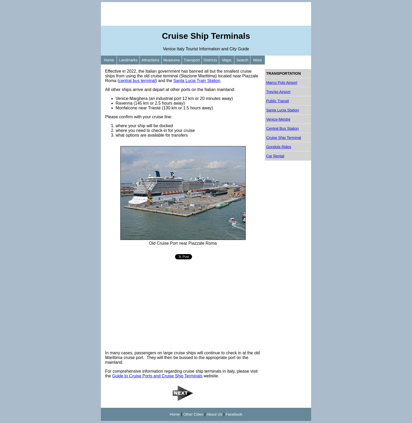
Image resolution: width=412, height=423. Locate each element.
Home (109, 60)
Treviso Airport (278, 92)
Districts (210, 60)
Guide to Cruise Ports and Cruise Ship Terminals (157, 376)
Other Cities (193, 414)
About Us (214, 414)
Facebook (234, 414)
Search (242, 60)
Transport (192, 60)
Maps (226, 60)
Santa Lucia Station (282, 110)
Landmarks (128, 60)
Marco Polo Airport (281, 83)
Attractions (150, 60)
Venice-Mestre (278, 119)
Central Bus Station (282, 128)
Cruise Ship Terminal (283, 138)
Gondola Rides (278, 147)
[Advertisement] (206, 14)
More (257, 60)
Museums (171, 60)
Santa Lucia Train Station (196, 80)
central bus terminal (137, 80)
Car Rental (275, 156)
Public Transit (277, 101)
